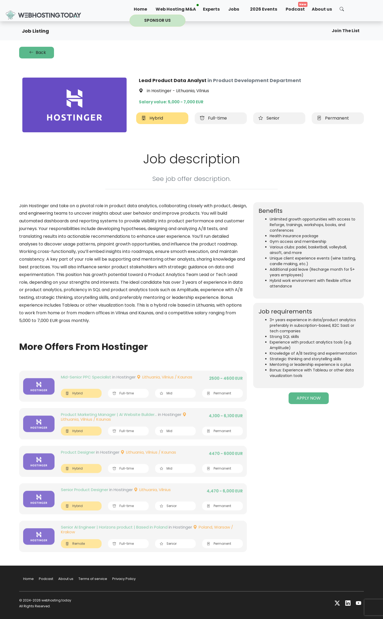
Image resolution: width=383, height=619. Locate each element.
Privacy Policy (124, 578)
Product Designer (78, 463)
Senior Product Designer (84, 500)
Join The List (346, 31)
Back (36, 52)
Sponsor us (157, 20)
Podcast (295, 9)
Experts (211, 9)
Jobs (233, 9)
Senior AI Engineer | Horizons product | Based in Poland (114, 538)
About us (322, 9)
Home (140, 9)
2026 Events (263, 9)
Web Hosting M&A (176, 9)
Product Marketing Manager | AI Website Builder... (109, 425)
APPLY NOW (309, 398)
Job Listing (35, 31)
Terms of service (92, 578)
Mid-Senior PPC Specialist (86, 388)
